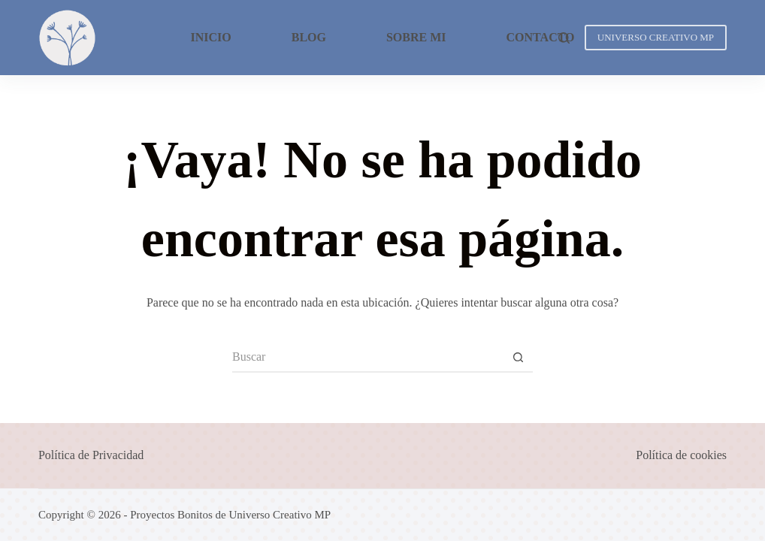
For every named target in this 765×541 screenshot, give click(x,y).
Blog (309, 37)
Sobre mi (416, 37)
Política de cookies (681, 455)
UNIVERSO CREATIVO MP (655, 37)
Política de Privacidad (91, 455)
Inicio (210, 37)
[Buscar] (564, 38)
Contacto (540, 37)
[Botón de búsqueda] (518, 358)
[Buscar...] (367, 358)
